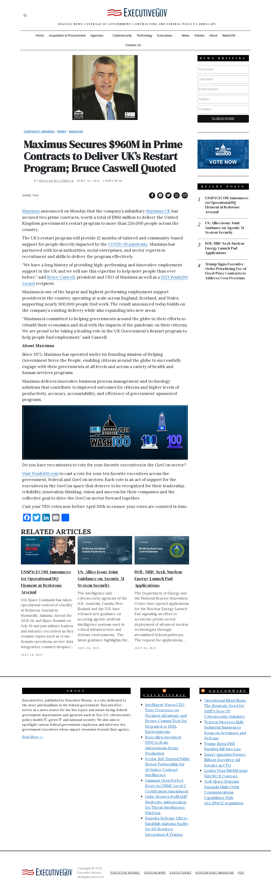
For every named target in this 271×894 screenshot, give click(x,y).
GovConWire (228, 691)
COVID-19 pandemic (128, 244)
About (213, 35)
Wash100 (228, 35)
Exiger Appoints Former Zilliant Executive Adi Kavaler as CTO (225, 760)
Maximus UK (158, 211)
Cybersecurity (122, 35)
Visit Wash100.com (40, 473)
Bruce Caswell (61, 277)
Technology (144, 35)
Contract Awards (39, 131)
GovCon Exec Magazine (214, 872)
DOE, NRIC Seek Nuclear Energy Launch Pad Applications (158, 578)
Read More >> (32, 737)
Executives (164, 35)
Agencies (96, 35)
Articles (199, 35)
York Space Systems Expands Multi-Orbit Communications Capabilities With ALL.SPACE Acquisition (223, 792)
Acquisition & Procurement (67, 35)
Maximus (31, 211)
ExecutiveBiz (165, 695)
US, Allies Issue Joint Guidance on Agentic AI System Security (101, 578)
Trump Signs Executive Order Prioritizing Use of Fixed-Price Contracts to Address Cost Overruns (225, 271)
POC (241, 872)
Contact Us (133, 45)
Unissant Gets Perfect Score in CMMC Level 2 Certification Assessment (166, 786)
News (186, 35)
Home (40, 35)
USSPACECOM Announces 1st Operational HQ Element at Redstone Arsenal (226, 205)
